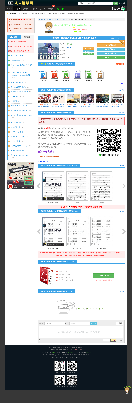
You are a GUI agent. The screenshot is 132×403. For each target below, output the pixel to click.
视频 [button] (34, 9)
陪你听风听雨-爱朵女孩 (18, 87)
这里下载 (72, 27)
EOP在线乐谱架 (53, 203)
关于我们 (74, 347)
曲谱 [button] (17, 9)
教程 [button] (25, 9)
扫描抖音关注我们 (59, 367)
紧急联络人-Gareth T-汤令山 (20, 106)
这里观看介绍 (77, 31)
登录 (120, 3)
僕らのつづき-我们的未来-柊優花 (21, 65)
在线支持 (61, 347)
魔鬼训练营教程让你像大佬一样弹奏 (58, 106)
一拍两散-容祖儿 (16, 60)
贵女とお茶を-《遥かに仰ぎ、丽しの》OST (42, 13)
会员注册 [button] (119, 323)
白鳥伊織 (20, 13)
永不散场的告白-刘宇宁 (18, 150)
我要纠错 (121, 112)
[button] (111, 45)
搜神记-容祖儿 (15, 141)
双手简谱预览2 (101, 248)
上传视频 (121, 90)
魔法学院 (60, 9)
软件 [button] (42, 9)
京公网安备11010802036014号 (82, 355)
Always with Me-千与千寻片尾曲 (22, 46)
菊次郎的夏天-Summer (19, 41)
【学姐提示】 (56, 104)
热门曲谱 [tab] (28, 37)
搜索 (116, 3)
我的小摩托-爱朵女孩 (18, 55)
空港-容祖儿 (15, 101)
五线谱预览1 (77, 203)
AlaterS (69, 47)
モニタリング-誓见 (17, 132)
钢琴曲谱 (50, 19)
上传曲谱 (121, 165)
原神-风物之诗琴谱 (61, 19)
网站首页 (42, 19)
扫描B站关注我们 (72, 367)
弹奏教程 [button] (88, 54)
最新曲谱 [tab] (14, 37)
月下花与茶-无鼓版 (17, 82)
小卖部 (51, 9)
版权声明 (67, 347)
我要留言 (121, 291)
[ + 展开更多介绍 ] (43, 161)
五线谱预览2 (101, 203)
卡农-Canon (14, 96)
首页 (10, 9)
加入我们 (80, 347)
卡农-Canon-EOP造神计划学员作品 (73, 106)
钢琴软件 (55, 347)
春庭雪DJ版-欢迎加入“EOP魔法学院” (44, 106)
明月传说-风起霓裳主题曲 (19, 110)
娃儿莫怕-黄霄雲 (16, 122)
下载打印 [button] (88, 48)
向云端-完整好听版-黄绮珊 (20, 51)
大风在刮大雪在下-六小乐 (19, 146)
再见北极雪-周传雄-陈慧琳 (19, 92)
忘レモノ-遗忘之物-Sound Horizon (21, 115)
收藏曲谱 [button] (88, 51)
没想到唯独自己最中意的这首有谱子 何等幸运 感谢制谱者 (76, 13)
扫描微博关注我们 (72, 381)
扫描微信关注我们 (59, 381)
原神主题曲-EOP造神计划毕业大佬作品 (102, 106)
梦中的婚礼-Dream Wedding (19, 155)
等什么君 (69, 44)
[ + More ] (121, 83)
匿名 (41, 340)
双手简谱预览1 (77, 248)
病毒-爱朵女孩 (15, 127)
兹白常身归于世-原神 (18, 136)
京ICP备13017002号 (68, 355)
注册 (124, 3)
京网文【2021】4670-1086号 (72, 357)
